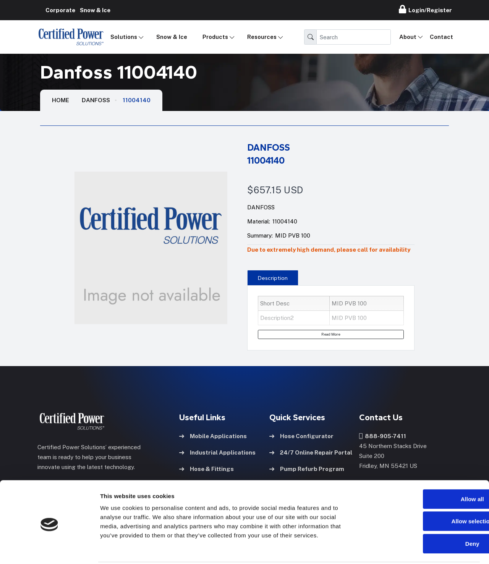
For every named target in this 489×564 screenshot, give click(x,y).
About (407, 37)
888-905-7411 (382, 435)
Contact (441, 37)
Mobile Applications (213, 435)
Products (215, 37)
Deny (425, 515)
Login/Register (425, 9)
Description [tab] (273, 278)
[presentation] (272, 277)
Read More (330, 334)
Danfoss (96, 100)
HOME (60, 100)
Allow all (425, 471)
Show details (401, 549)
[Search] (353, 37)
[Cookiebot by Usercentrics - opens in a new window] (49, 549)
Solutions (123, 37)
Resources (262, 37)
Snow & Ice (171, 37)
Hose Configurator (301, 435)
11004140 (137, 100)
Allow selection (425, 493)
